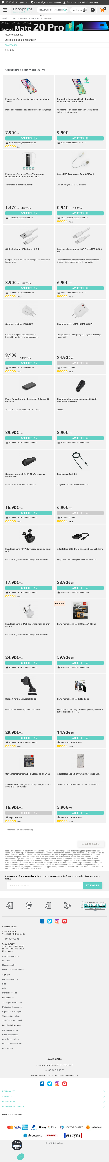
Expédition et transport (12, 1011)
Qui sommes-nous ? (11, 979)
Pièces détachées (14, 34)
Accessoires (11, 45)
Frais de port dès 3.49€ (12, 1043)
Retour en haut (91, 844)
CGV (4, 988)
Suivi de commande (10, 956)
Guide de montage (10, 1035)
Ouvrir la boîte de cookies (13, 969)
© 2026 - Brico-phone (54, 1143)
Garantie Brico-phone (11, 1016)
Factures (6, 960)
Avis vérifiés (7, 1048)
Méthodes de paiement (12, 1007)
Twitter (49, 921)
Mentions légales (9, 993)
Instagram (57, 921)
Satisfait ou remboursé (12, 1020)
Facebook (42, 921)
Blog (4, 984)
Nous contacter (9, 965)
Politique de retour (10, 1030)
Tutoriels (9, 50)
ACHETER (28, 138)
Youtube (64, 921)
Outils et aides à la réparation (20, 39)
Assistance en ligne (10, 1039)
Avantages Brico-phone (12, 1002)
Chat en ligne (46, 2)
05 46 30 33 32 (15, 2)
